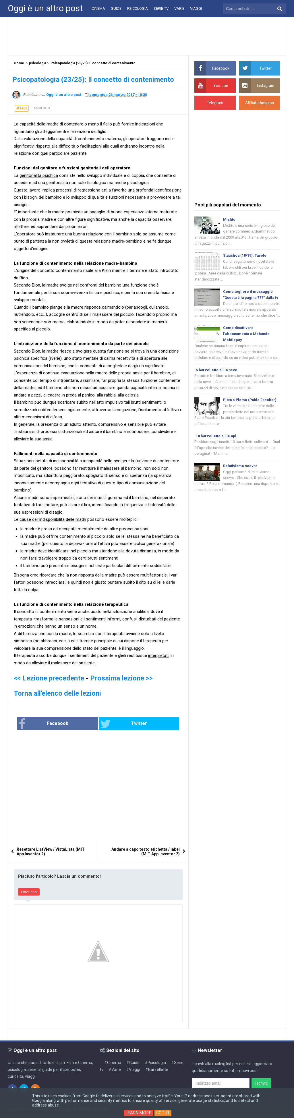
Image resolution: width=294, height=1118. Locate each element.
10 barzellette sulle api (216, 445)
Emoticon (29, 892)
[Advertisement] (147, 36)
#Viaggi (133, 1069)
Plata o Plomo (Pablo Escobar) (250, 408)
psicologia (41, 108)
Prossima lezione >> (121, 678)
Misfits (229, 219)
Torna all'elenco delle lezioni (57, 693)
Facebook (62, 724)
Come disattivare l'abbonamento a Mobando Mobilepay (247, 341)
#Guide (133, 1062)
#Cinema (112, 1062)
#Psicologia (155, 1062)
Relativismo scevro (240, 475)
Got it (164, 1113)
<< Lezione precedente (49, 678)
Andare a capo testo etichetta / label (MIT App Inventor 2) (145, 851)
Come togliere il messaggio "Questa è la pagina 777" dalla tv (249, 298)
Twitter (117, 724)
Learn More (138, 1113)
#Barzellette (156, 1069)
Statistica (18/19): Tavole (245, 256)
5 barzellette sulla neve (217, 378)
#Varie (115, 1069)
